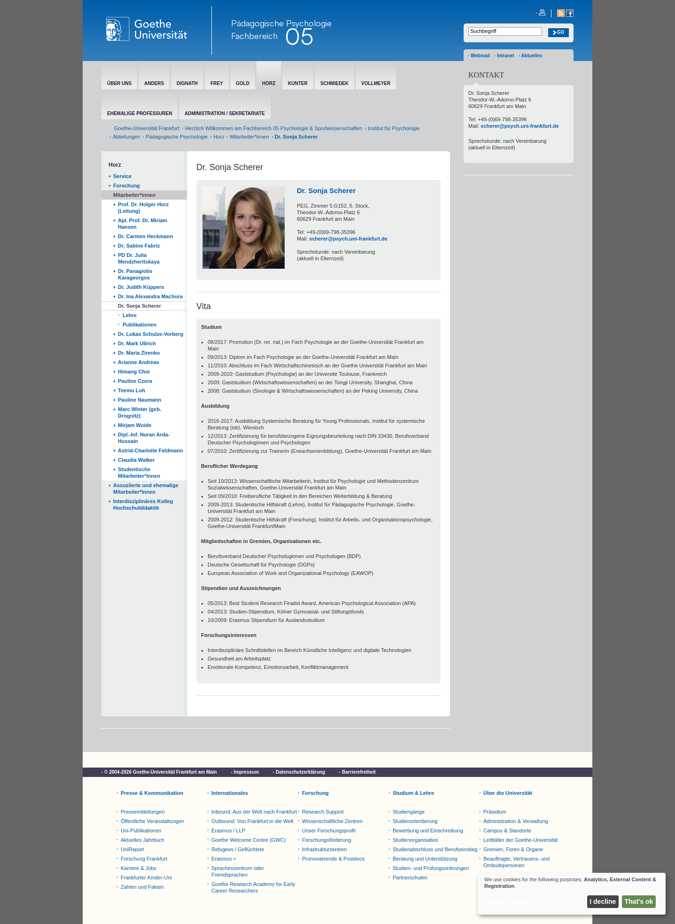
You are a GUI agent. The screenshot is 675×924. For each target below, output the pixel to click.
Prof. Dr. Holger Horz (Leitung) (143, 208)
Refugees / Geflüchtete (237, 849)
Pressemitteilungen (143, 812)
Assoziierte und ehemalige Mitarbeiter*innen (145, 488)
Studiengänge (409, 812)
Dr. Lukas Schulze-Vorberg (150, 334)
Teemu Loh (131, 390)
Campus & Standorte (507, 830)
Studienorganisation (415, 840)
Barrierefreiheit (359, 772)
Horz (218, 137)
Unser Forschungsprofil (329, 830)
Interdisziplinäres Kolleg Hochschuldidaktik (143, 504)
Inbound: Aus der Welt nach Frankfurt (254, 812)
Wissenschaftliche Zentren (332, 821)
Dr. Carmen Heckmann (145, 236)
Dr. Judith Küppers (141, 287)
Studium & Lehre (413, 793)
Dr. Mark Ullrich (137, 343)
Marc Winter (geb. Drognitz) (139, 412)
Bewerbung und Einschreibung (428, 830)
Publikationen (139, 324)
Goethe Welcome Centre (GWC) (248, 840)
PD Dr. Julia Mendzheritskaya (139, 258)
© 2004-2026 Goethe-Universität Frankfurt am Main (160, 772)
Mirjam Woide (134, 425)
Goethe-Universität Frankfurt (146, 128)
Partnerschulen (410, 877)
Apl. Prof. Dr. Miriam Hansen (142, 223)
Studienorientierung (415, 821)
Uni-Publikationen (141, 830)
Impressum (246, 772)
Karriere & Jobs (138, 868)
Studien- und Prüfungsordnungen (431, 868)
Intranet (505, 55)
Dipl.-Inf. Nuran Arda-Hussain (144, 438)
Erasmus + (223, 859)
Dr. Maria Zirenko (139, 353)
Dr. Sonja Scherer (139, 306)
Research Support (323, 812)
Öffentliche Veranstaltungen (152, 821)
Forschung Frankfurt (144, 859)
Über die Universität (507, 793)
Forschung (126, 185)
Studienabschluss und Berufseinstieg (435, 849)
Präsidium (494, 812)
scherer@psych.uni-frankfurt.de (348, 238)
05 (299, 36)
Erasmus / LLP (228, 830)
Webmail (480, 55)
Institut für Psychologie (394, 128)
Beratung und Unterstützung (425, 859)
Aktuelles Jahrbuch (142, 840)
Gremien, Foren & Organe (513, 849)
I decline (603, 901)
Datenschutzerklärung (300, 772)
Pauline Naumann (139, 400)
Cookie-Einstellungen (128, 780)
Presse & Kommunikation (152, 793)
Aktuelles (531, 55)
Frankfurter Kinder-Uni (146, 877)
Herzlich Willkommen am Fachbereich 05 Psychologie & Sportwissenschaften (273, 128)
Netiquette (180, 780)
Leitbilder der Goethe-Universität (520, 840)
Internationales (229, 793)
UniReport (132, 849)
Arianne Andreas (138, 362)
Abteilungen (126, 137)
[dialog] (572, 894)
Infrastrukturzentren (324, 849)
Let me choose (507, 901)
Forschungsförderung (326, 840)
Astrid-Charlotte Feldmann (150, 450)
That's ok (639, 901)
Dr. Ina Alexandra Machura (150, 296)
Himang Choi (134, 371)
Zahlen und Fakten (142, 887)
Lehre (130, 315)
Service (122, 176)
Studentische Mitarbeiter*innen (139, 472)
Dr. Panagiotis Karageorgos (135, 274)
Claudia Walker (136, 460)
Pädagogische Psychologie (177, 137)
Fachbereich (254, 36)
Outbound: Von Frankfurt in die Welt (252, 821)
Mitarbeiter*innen (249, 137)
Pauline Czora (135, 381)
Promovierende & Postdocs (333, 859)
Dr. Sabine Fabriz (139, 245)
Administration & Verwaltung (515, 821)
